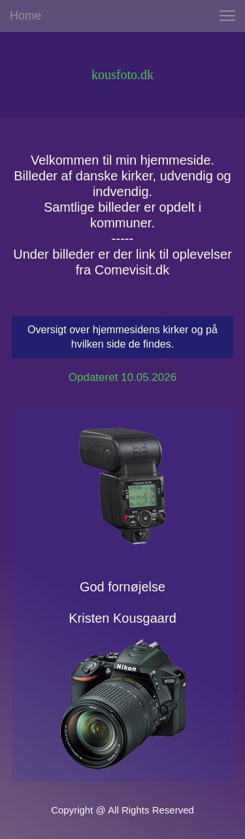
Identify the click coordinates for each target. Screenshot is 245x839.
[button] (227, 15)
